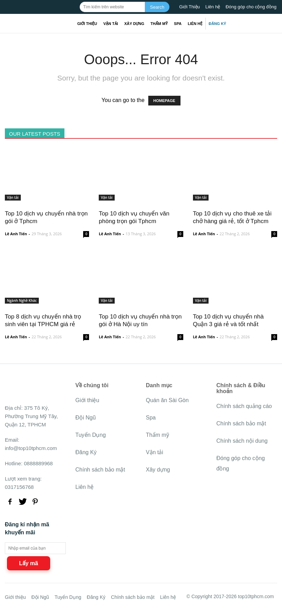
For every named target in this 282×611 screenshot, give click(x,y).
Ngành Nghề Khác (22, 300)
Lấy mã (28, 563)
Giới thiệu (87, 24)
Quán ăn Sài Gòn (167, 400)
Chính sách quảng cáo (244, 406)
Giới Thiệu (189, 6)
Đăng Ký (217, 24)
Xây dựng (134, 24)
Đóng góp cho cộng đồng (251, 6)
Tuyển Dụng (91, 435)
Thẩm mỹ (159, 24)
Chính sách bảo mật (100, 470)
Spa (178, 24)
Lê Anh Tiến (16, 233)
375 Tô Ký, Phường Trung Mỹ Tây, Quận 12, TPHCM (31, 416)
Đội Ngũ (86, 418)
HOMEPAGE (164, 101)
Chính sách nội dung (242, 441)
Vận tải (110, 24)
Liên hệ (212, 6)
